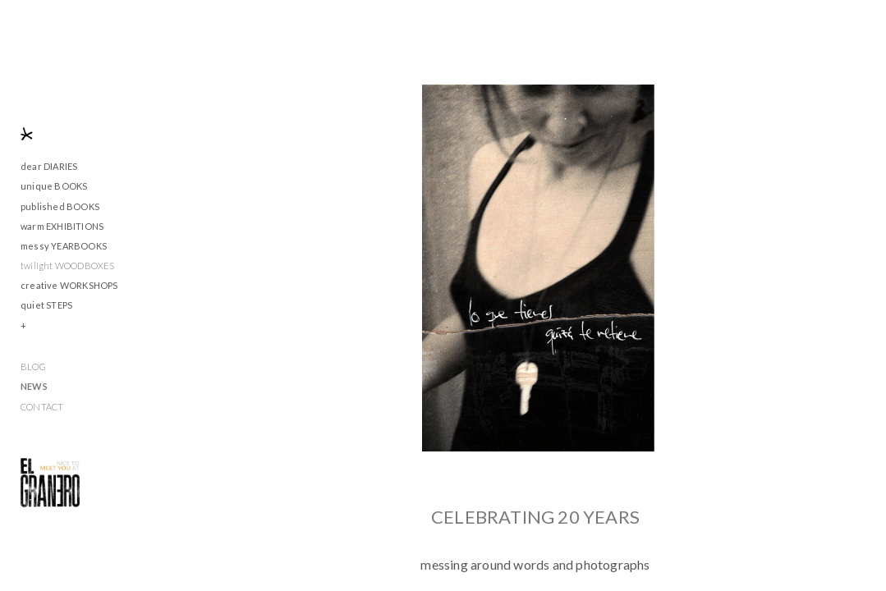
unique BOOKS (54, 186)
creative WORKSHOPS (69, 285)
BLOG (33, 366)
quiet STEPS (46, 305)
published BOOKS (60, 206)
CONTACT (42, 406)
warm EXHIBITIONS (62, 226)
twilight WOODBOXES (68, 265)
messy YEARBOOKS (64, 246)
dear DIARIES (49, 166)
